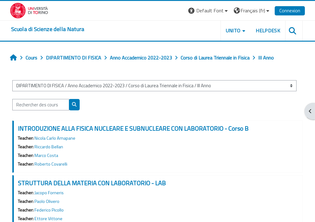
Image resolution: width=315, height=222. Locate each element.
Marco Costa (46, 155)
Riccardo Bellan (48, 146)
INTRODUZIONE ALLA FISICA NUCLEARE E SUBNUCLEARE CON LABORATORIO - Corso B (133, 128)
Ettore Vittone (48, 218)
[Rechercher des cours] (40, 104)
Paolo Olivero (46, 201)
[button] (208, 10)
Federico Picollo (49, 210)
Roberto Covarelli (50, 164)
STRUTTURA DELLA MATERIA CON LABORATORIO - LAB (92, 183)
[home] (47, 29)
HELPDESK (268, 30)
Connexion (289, 10)
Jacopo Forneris (49, 192)
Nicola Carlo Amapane (54, 138)
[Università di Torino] (29, 10)
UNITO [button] (233, 30)
